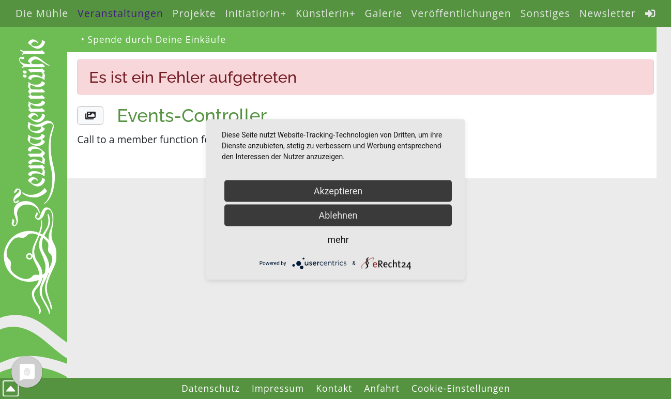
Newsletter (607, 13)
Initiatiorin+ (255, 13)
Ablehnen (337, 215)
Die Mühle (42, 13)
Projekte (194, 13)
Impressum (278, 388)
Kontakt (334, 388)
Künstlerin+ (326, 13)
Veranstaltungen (120, 13)
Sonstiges (545, 13)
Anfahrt (382, 388)
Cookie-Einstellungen (460, 388)
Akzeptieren (338, 191)
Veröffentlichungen (461, 13)
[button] (90, 115)
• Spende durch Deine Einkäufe (153, 39)
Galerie (383, 13)
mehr (337, 239)
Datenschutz (210, 388)
